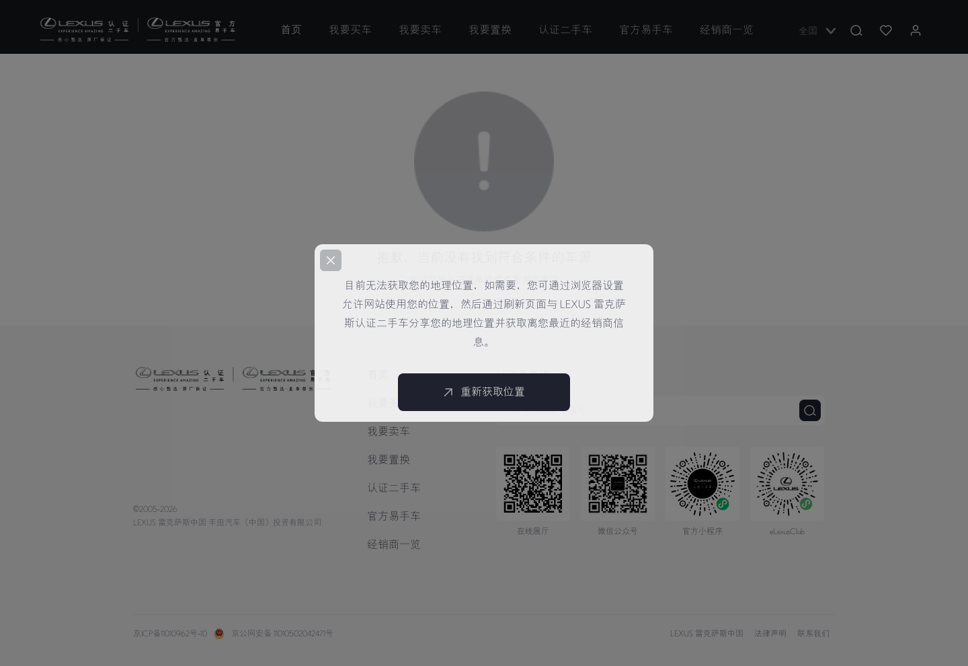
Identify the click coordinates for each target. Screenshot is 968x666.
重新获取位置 (484, 392)
